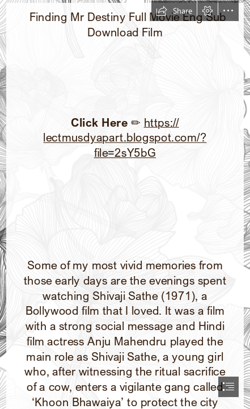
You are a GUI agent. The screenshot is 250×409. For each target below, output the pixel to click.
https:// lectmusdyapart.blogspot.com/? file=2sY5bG (125, 137)
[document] (125, 204)
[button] (174, 11)
